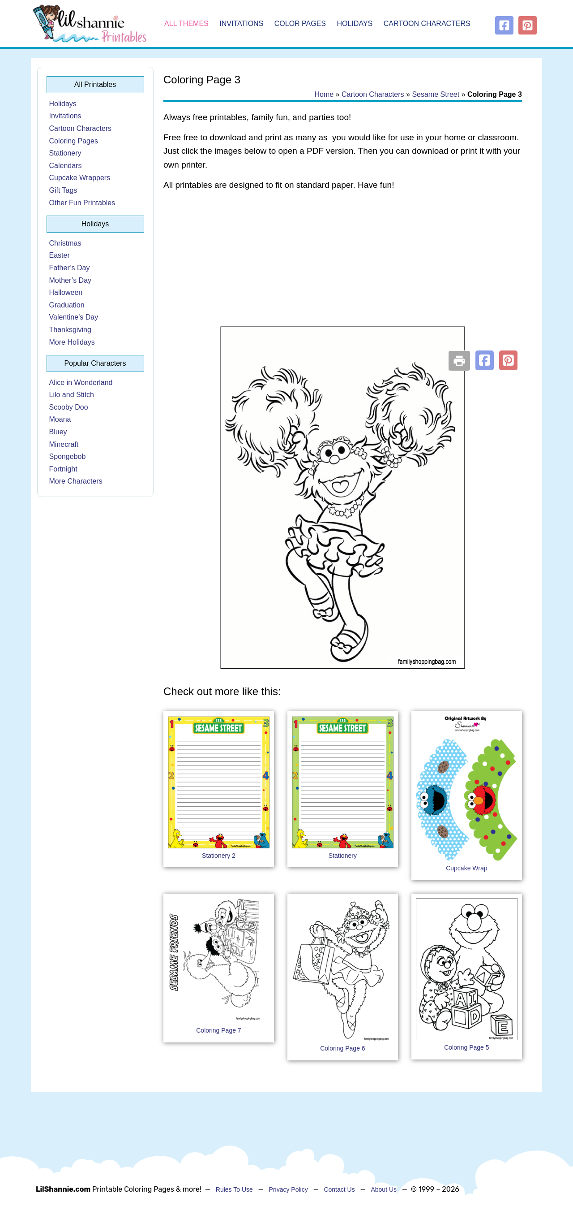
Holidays (355, 23)
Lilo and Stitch (71, 394)
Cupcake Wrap (466, 868)
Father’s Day (69, 268)
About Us (384, 1189)
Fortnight (63, 469)
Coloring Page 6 (342, 1048)
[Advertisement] (342, 270)
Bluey (58, 432)
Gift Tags (63, 190)
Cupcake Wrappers (80, 178)
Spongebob (67, 456)
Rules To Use (234, 1189)
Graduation (67, 305)
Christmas (65, 243)
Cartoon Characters (427, 23)
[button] (484, 360)
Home (324, 94)
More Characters (76, 481)
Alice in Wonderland (81, 382)
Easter (59, 255)
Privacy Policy (288, 1189)
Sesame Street (435, 94)
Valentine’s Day (73, 317)
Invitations (241, 23)
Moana (60, 419)
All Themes (186, 23)
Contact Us (339, 1189)
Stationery (65, 153)
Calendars (65, 165)
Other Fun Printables (82, 203)
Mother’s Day (70, 280)
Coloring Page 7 (218, 1030)
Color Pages (300, 23)
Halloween (66, 292)
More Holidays (72, 342)
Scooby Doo (68, 407)
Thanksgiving (70, 329)
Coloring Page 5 (466, 1047)
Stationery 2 (218, 855)
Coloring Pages (73, 141)
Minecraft (64, 444)
